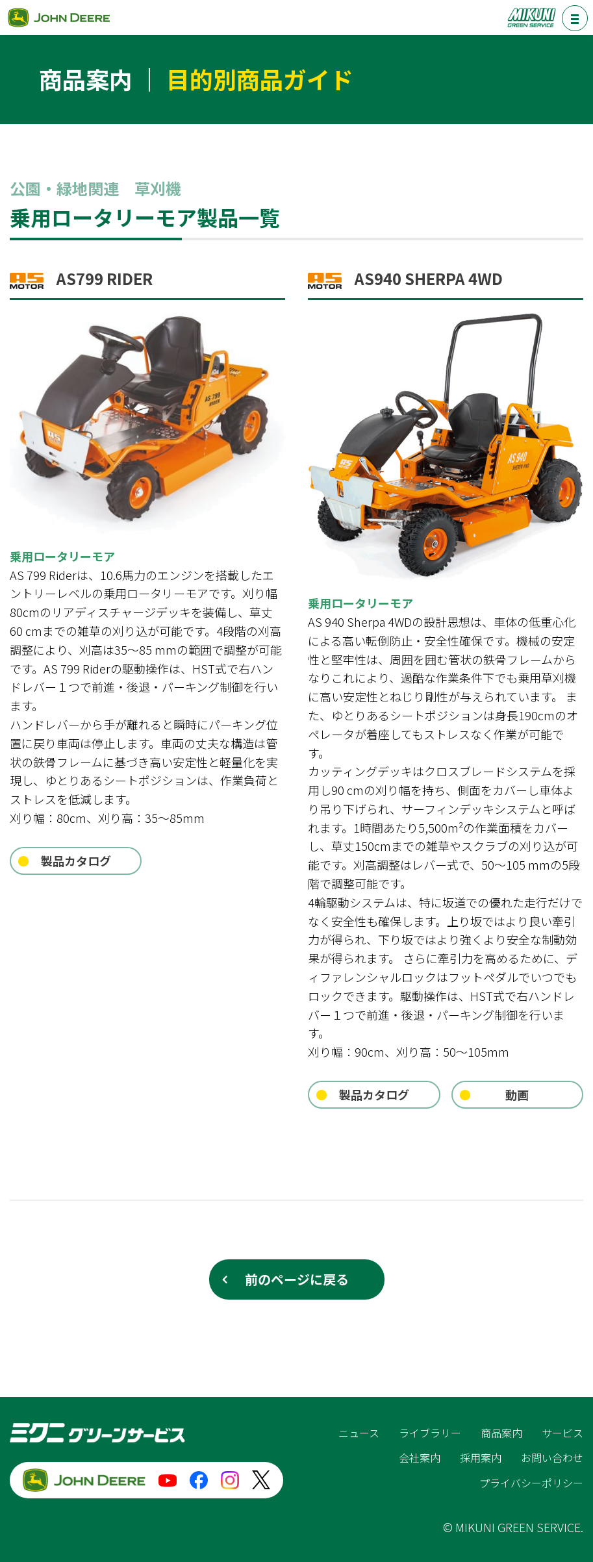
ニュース (358, 1433)
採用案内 (480, 1457)
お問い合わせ (552, 1457)
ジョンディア (58, 17)
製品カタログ (76, 860)
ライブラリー (430, 1433)
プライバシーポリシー (531, 1483)
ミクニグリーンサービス (531, 17)
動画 (517, 1094)
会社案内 (419, 1457)
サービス (562, 1433)
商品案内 (501, 1433)
